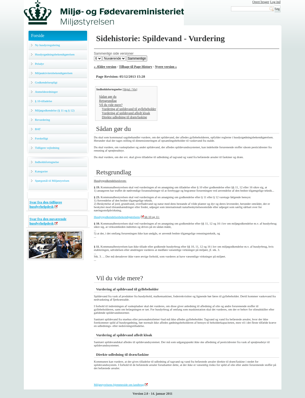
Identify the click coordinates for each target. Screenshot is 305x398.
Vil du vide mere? (111, 105)
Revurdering (42, 119)
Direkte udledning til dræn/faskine (124, 117)
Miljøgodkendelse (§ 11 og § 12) (55, 110)
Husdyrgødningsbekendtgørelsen (55, 54)
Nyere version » (166, 67)
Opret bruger (260, 2)
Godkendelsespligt (46, 82)
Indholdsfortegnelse (47, 162)
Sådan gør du (107, 97)
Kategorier (41, 171)
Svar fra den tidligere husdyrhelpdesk (46, 204)
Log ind (275, 2)
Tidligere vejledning (47, 147)
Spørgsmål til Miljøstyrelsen (52, 180)
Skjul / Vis (130, 89)
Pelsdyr (39, 63)
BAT (38, 129)
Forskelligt (41, 138)
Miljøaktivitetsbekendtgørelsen (54, 73)
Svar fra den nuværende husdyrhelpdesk (48, 221)
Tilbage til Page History (135, 67)
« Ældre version (105, 67)
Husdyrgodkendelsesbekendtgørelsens (117, 216)
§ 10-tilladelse (43, 101)
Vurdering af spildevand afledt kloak (126, 113)
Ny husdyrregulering (47, 45)
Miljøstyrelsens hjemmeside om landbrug (119, 384)
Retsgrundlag (108, 101)
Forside (37, 35)
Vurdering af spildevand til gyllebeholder (129, 109)
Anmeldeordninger (46, 91)
